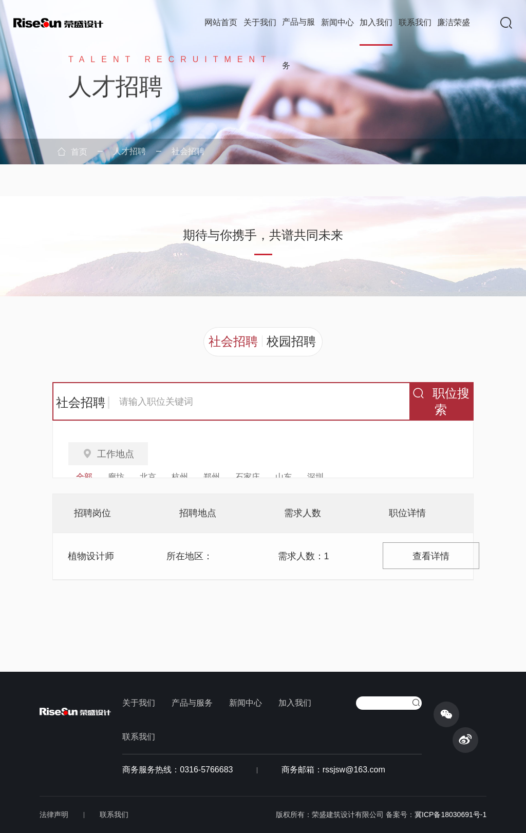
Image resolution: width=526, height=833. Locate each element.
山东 (283, 476)
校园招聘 (291, 341)
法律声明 (54, 814)
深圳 (315, 476)
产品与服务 (298, 43)
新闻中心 (337, 22)
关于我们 (259, 22)
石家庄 (247, 476)
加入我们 (376, 22)
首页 (72, 151)
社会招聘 (188, 151)
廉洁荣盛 (453, 22)
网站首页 (220, 22)
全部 (84, 476)
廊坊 (116, 476)
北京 (148, 476)
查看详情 (430, 556)
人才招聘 (129, 151)
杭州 (180, 476)
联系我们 (415, 22)
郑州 (211, 476)
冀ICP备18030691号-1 (450, 814)
